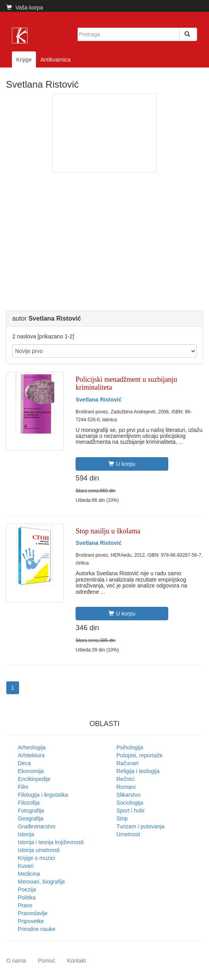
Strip (122, 818)
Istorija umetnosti (39, 850)
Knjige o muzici (36, 858)
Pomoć (46, 960)
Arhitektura (31, 755)
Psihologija (129, 747)
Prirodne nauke (36, 929)
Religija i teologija (138, 771)
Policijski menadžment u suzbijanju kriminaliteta (126, 383)
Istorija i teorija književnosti (51, 842)
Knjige (24, 59)
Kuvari (26, 866)
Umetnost (128, 834)
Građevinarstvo (36, 826)
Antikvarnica (55, 59)
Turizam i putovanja (140, 826)
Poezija (27, 889)
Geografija (31, 818)
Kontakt (76, 960)
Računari (127, 763)
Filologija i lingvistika (43, 795)
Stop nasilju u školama (108, 531)
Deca (24, 763)
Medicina (29, 874)
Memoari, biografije (41, 881)
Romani (125, 787)
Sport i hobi (130, 810)
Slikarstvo (128, 795)
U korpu (121, 464)
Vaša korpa (24, 7)
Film (23, 787)
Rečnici (125, 779)
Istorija (26, 834)
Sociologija (129, 803)
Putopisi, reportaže (139, 755)
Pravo (25, 905)
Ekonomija (31, 771)
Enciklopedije (34, 779)
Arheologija (32, 747)
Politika (27, 897)
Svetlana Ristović (99, 399)
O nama (16, 960)
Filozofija (29, 803)
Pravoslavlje (33, 913)
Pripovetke (31, 921)
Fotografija (31, 810)
